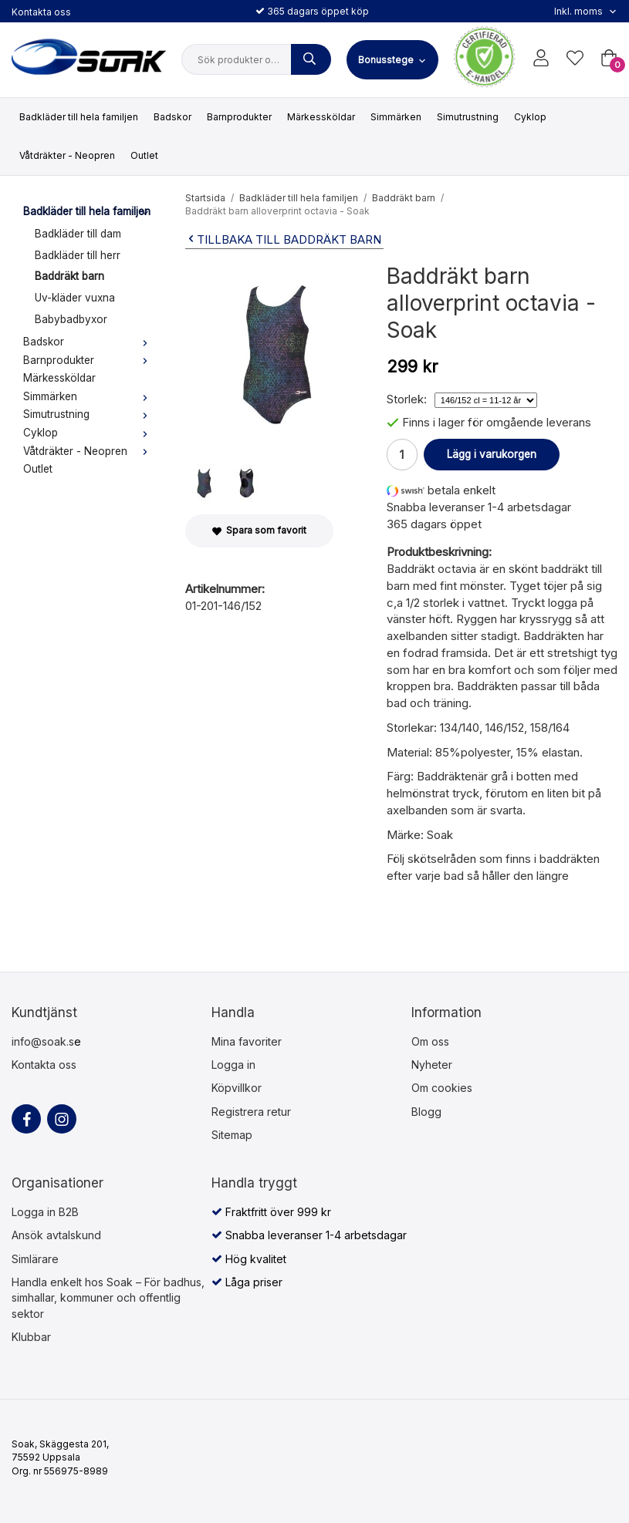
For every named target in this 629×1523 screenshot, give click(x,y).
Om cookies (441, 1087)
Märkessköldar (321, 117)
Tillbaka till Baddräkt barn (283, 239)
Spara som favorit (259, 530)
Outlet (144, 155)
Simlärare (35, 1258)
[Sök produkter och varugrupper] (311, 59)
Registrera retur (251, 1111)
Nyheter (431, 1064)
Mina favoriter (246, 1041)
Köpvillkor (236, 1087)
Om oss (430, 1041)
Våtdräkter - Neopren (67, 155)
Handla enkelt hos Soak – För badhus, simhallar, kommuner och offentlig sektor (108, 1297)
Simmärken (395, 117)
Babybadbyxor (71, 319)
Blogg (426, 1111)
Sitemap (231, 1134)
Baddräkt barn (69, 276)
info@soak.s (43, 1041)
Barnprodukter (239, 117)
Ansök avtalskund (56, 1235)
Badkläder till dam (78, 233)
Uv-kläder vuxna (75, 297)
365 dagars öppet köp (312, 11)
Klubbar (31, 1336)
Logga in (233, 1064)
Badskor (172, 117)
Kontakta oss (41, 12)
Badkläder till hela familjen (78, 117)
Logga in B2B (45, 1211)
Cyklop (530, 117)
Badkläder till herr (77, 255)
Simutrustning (468, 117)
